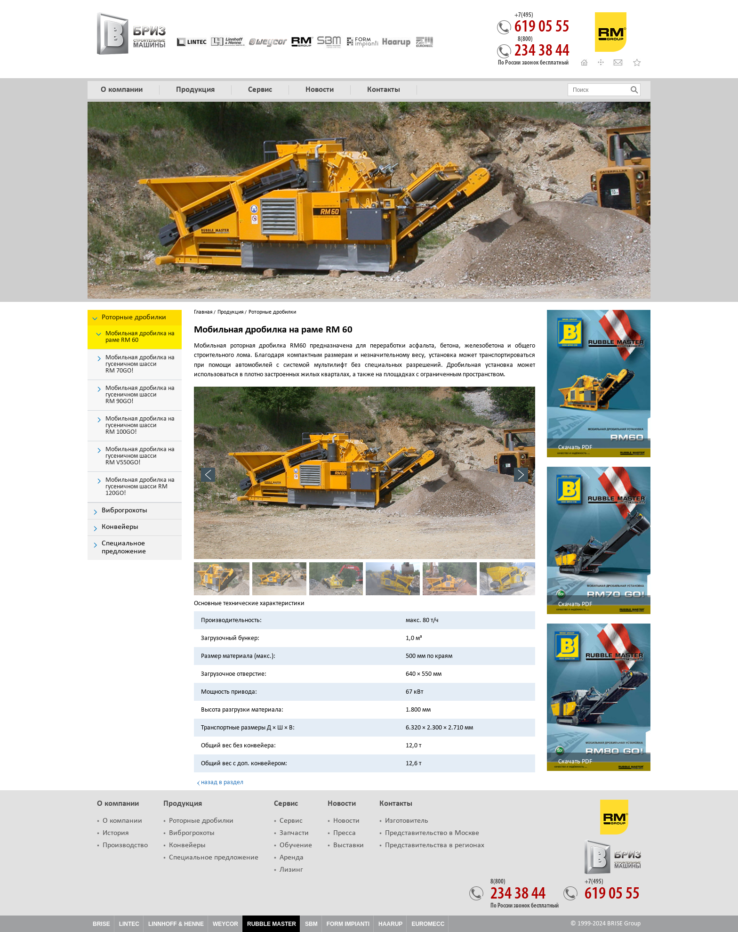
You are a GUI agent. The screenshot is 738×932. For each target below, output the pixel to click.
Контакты (395, 804)
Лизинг (291, 870)
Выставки (348, 845)
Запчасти (294, 833)
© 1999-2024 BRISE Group (605, 923)
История (116, 833)
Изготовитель (406, 821)
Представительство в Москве (432, 833)
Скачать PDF (575, 448)
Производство (125, 845)
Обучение (296, 845)
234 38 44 (542, 48)
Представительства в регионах (434, 845)
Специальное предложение (213, 857)
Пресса (344, 833)
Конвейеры (187, 845)
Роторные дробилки (201, 821)
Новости (342, 804)
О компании (118, 804)
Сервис (286, 804)
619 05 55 (542, 24)
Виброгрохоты (192, 833)
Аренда (292, 857)
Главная (203, 312)
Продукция (230, 312)
